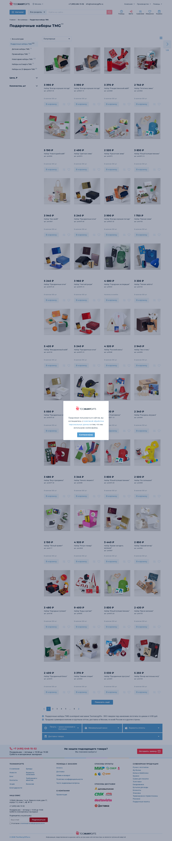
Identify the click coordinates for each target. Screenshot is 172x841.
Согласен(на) (86, 435)
